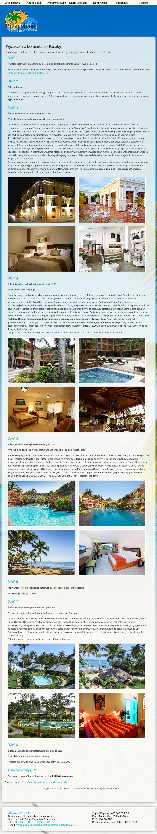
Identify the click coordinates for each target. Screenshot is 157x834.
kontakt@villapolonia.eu (60, 776)
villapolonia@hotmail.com (31, 825)
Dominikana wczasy (38, 782)
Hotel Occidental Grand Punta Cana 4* (27, 72)
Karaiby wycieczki (58, 782)
